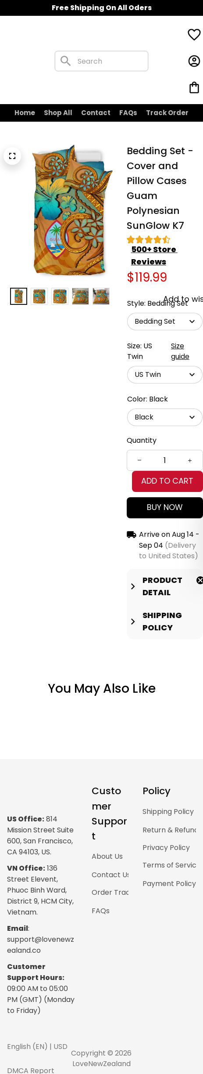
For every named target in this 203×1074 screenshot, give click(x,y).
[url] (64, 908)
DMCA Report (63, 1048)
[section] (166, 227)
